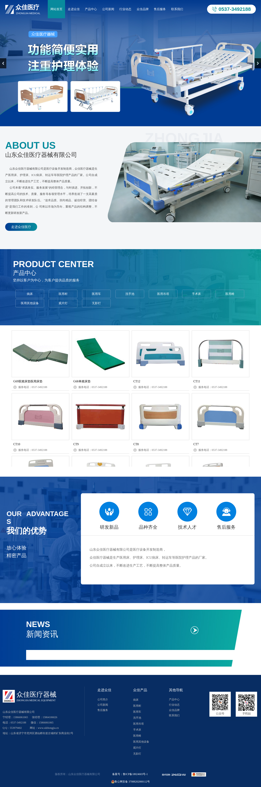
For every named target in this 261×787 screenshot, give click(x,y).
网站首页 (56, 9)
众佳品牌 (143, 9)
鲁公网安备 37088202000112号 (130, 781)
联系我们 (177, 9)
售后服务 (160, 9)
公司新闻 (108, 9)
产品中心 (91, 9)
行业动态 (125, 9)
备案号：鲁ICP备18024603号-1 (130, 774)
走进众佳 (74, 9)
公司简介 (102, 699)
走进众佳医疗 (21, 227)
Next (258, 63)
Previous (3, 63)
